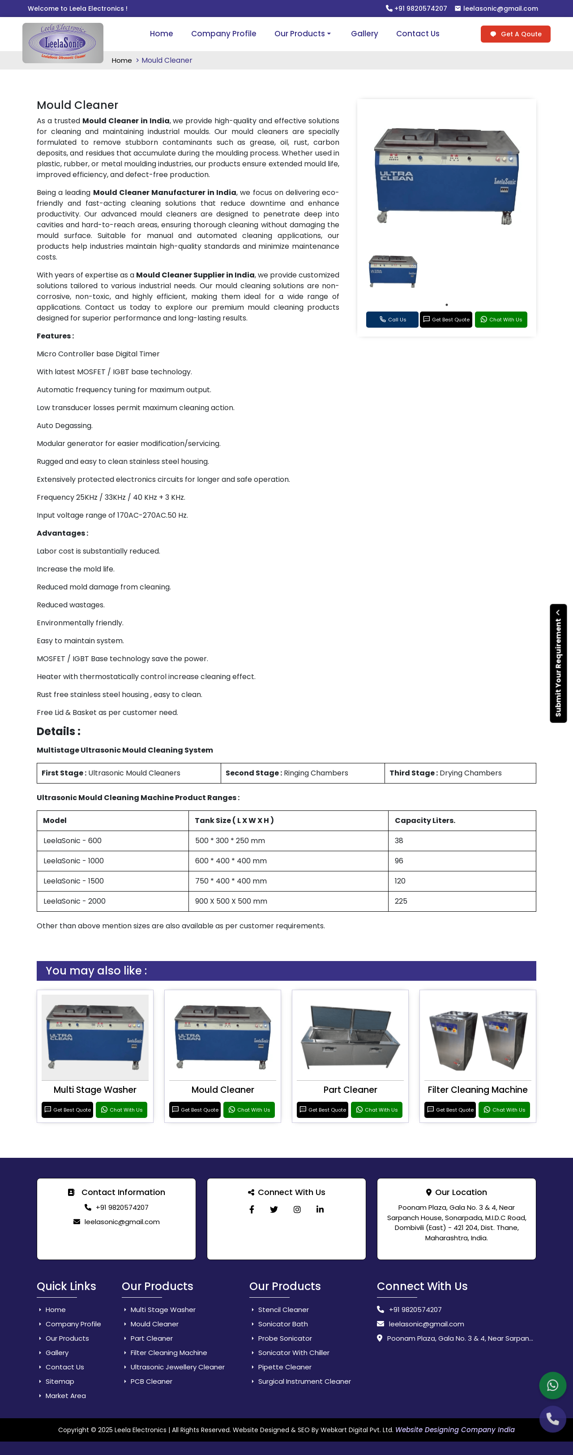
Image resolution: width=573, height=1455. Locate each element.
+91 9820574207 (416, 8)
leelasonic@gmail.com (496, 8)
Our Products (303, 34)
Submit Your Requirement (558, 663)
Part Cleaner (350, 1090)
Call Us (392, 319)
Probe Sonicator (280, 1338)
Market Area (61, 1395)
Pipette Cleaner (280, 1367)
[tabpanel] (393, 271)
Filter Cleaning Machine (478, 1090)
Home (161, 33)
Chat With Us (501, 319)
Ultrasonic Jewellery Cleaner (173, 1367)
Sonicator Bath (278, 1324)
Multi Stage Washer (95, 1090)
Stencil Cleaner (279, 1309)
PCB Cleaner (147, 1381)
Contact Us (418, 33)
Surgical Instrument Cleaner (300, 1381)
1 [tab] (446, 304)
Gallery (364, 33)
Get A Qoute (516, 34)
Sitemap (55, 1381)
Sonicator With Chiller (289, 1352)
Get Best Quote (446, 319)
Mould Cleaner (223, 1090)
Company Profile (224, 33)
